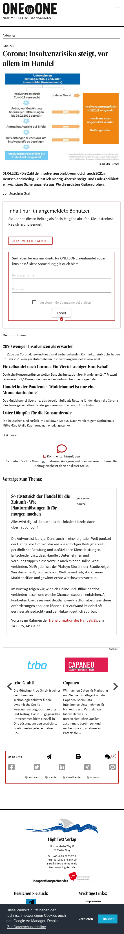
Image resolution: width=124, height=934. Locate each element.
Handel (53, 777)
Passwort (17, 284)
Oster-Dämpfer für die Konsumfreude (37, 413)
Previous (9, 686)
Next (115, 686)
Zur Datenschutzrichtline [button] (26, 927)
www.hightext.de (65, 867)
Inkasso (94, 777)
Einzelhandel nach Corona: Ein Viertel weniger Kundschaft (56, 367)
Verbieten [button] (85, 919)
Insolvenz (34, 777)
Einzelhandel (73, 777)
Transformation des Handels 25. (73, 620)
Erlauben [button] (108, 919)
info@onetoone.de (66, 863)
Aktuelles (9, 35)
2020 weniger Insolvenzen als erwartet (38, 347)
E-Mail (15, 270)
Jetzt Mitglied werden (30, 241)
